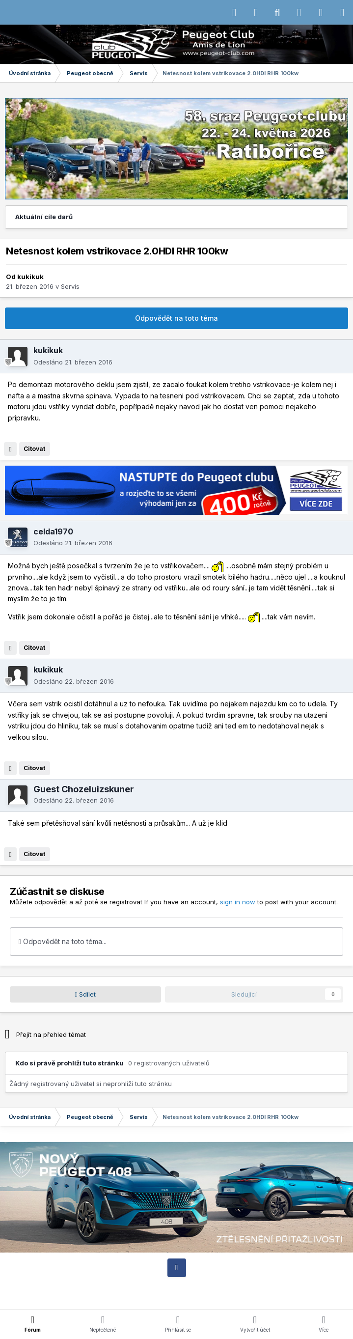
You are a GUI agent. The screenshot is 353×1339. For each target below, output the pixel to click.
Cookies (281, 1286)
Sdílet (85, 994)
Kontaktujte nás (239, 1286)
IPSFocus (115, 1286)
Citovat (34, 448)
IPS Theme (76, 1286)
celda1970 (53, 531)
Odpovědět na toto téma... (63, 941)
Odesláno (72, 362)
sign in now (237, 902)
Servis (70, 286)
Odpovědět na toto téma (176, 318)
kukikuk (30, 276)
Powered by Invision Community (176, 1295)
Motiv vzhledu (187, 1286)
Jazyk (146, 1286)
